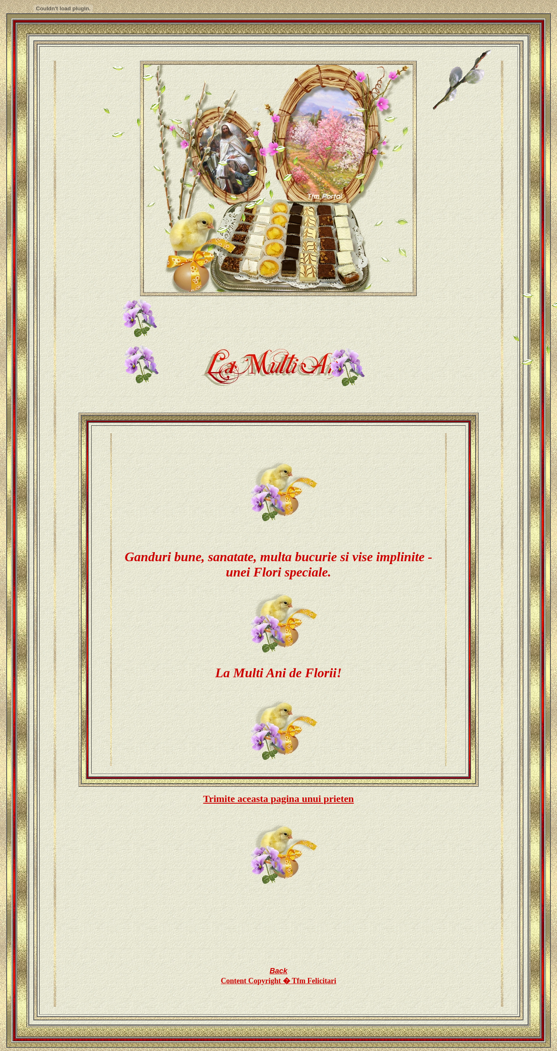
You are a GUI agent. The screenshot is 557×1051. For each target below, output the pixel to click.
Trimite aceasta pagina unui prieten (278, 798)
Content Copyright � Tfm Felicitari (279, 981)
